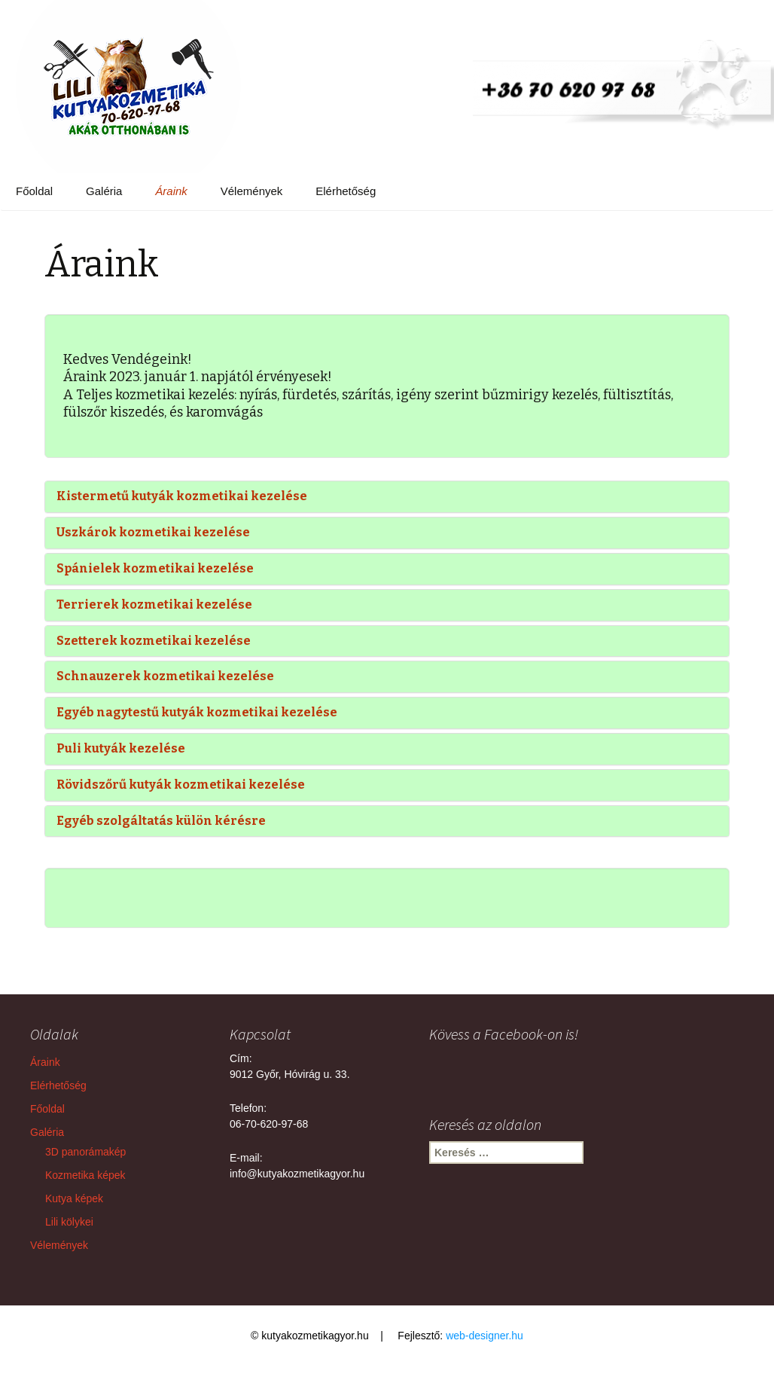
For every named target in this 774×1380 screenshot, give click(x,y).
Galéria (104, 191)
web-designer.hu (484, 1336)
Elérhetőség (345, 191)
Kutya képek (74, 1198)
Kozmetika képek (85, 1175)
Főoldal (34, 191)
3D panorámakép (85, 1152)
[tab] (387, 496)
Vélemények (252, 191)
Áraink (171, 191)
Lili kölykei (69, 1222)
